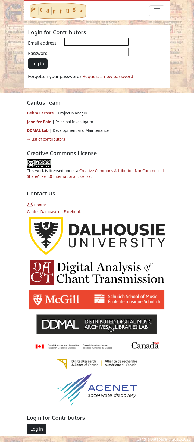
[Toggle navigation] (156, 10)
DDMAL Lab (38, 130)
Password (38, 53)
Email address (42, 43)
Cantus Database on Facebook (54, 211)
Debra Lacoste (40, 113)
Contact (37, 204)
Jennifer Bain (39, 121)
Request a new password (108, 76)
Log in (38, 64)
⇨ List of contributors (46, 139)
